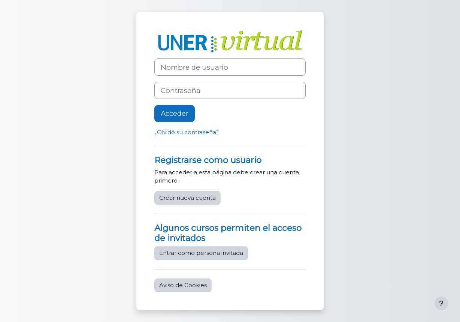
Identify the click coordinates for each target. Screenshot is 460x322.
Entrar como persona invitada (201, 252)
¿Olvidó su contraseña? (186, 132)
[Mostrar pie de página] (441, 303)
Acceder (174, 113)
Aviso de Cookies (183, 285)
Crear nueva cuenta (187, 197)
